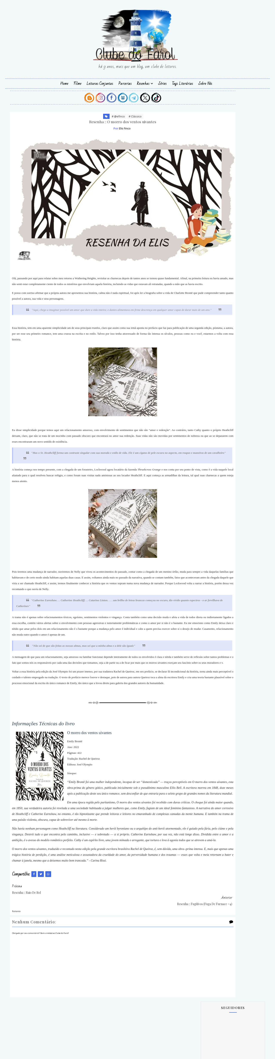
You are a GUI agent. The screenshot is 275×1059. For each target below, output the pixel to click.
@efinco (175, 1052)
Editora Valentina (209, 458)
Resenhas (143, 82)
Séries (162, 82)
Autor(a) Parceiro (210, 427)
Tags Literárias (182, 82)
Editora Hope (206, 442)
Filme (77, 82)
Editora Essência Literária (215, 434)
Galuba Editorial (209, 465)
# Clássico (110, 118)
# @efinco (93, 118)
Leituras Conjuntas (100, 82)
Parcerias (125, 82)
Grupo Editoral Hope (211, 473)
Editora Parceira (209, 450)
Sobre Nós (205, 82)
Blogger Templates (119, 1052)
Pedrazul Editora (209, 481)
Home (64, 82)
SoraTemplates (146, 1052)
